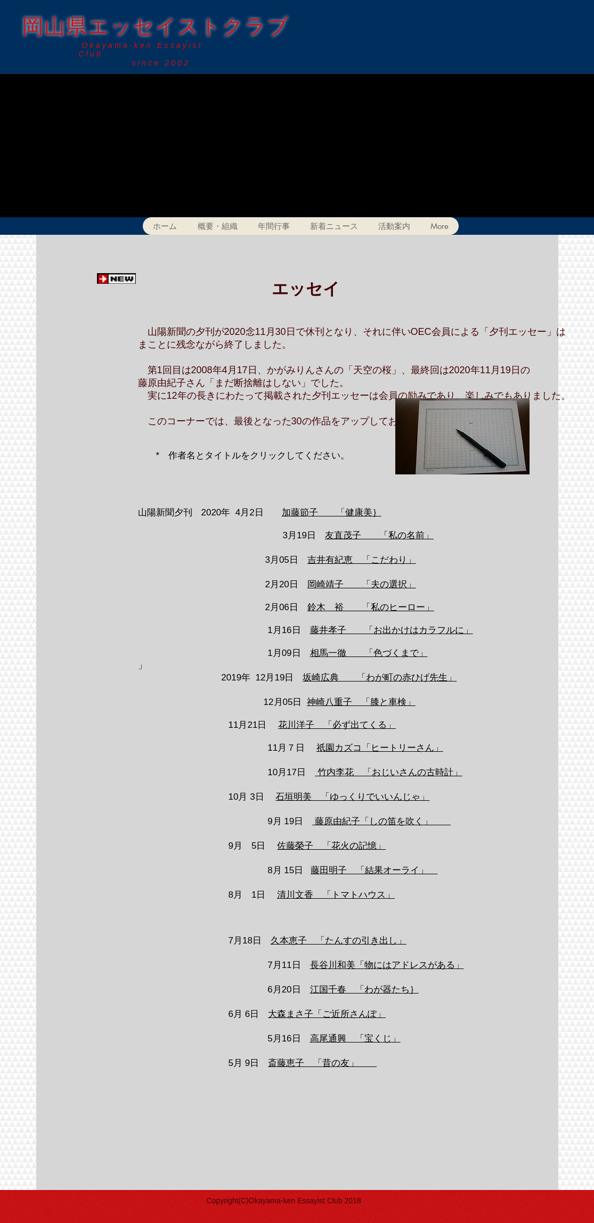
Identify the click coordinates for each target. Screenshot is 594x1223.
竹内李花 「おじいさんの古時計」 (388, 772)
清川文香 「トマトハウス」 (336, 895)
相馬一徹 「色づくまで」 (369, 653)
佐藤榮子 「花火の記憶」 (331, 846)
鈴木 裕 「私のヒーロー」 (370, 607)
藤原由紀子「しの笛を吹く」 (381, 821)
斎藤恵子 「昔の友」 (322, 1063)
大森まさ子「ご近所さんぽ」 (327, 1014)
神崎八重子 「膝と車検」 (361, 702)
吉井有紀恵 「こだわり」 (361, 560)
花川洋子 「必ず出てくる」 (337, 725)
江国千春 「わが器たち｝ (364, 989)
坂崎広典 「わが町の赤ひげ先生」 (380, 677)
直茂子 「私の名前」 (384, 535)
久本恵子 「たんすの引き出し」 (338, 940)
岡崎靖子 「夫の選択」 (361, 584)
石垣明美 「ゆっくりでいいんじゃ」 (352, 797)
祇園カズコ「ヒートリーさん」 (379, 748)
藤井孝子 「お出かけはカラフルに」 (391, 630)
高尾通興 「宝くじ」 (355, 1038)
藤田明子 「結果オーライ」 (374, 870)
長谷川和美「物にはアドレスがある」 (387, 965)
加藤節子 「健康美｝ (331, 512)
